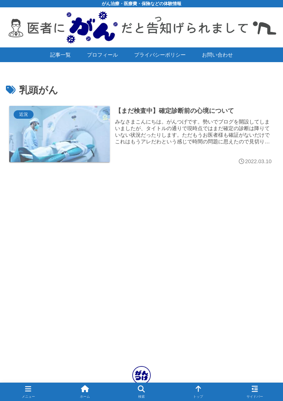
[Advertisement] (141, 284)
